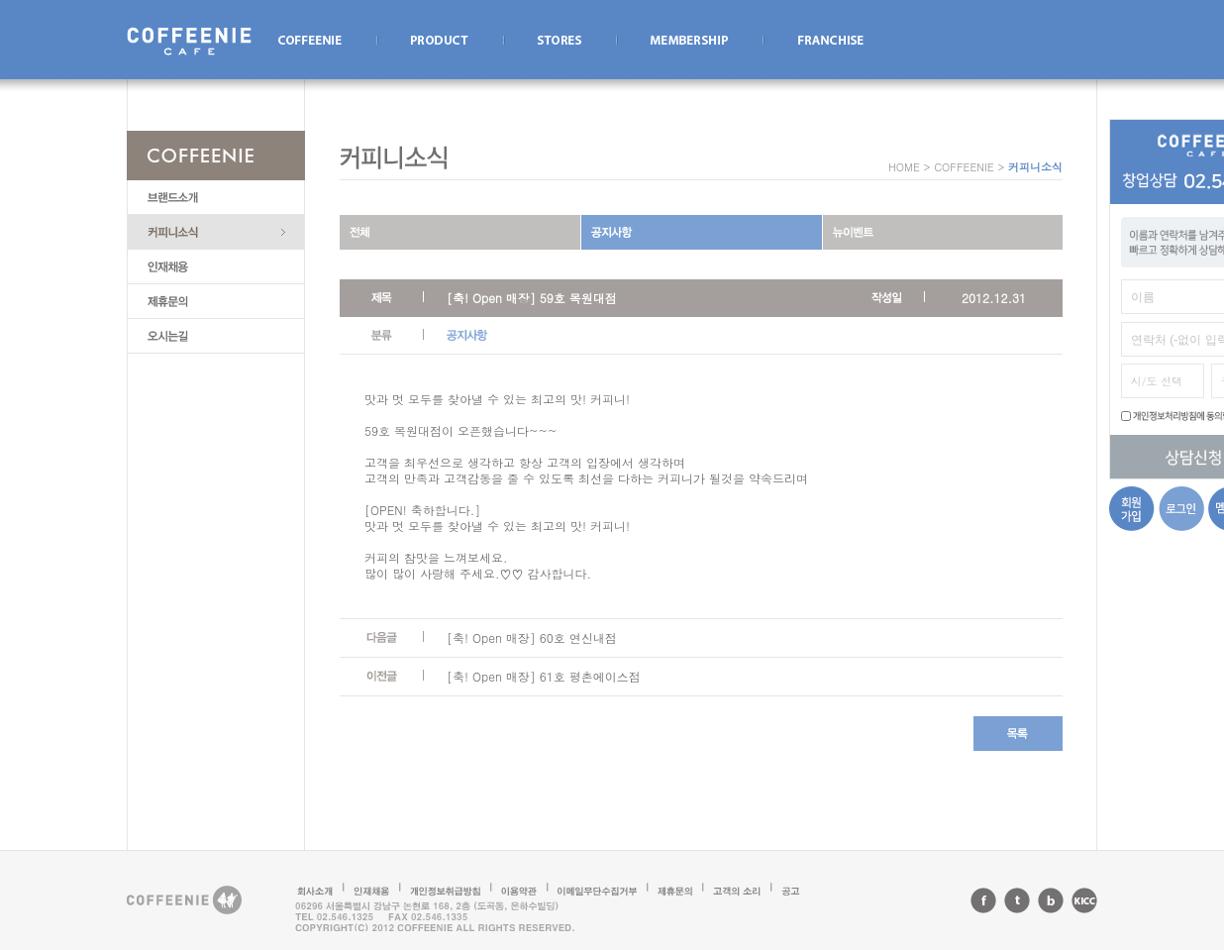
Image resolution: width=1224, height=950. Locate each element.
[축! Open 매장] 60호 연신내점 (532, 637)
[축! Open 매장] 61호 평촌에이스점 (544, 676)
